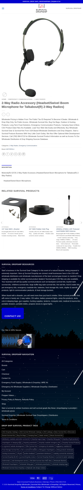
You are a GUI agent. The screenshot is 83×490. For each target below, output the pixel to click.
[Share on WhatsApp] (4, 154)
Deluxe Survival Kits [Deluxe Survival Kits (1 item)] (56, 435)
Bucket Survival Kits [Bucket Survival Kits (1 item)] (8, 435)
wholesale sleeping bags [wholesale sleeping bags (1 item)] (60, 464)
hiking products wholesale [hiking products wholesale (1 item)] (65, 450)
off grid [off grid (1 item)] (19, 453)
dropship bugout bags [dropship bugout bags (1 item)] (38, 439)
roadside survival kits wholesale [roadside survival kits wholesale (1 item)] (63, 453)
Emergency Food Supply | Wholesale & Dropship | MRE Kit (25, 382)
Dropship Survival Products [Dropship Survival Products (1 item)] (70, 442)
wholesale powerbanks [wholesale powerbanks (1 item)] (43, 464)
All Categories (7, 361)
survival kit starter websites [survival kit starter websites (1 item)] (64, 457)
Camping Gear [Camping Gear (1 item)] (32, 435)
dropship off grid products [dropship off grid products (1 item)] (70, 439)
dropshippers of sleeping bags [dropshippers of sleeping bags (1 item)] (11, 442)
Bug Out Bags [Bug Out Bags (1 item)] (21, 435)
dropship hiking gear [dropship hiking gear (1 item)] (53, 439)
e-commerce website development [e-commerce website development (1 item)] (13, 446)
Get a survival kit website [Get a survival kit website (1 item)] (29, 450)
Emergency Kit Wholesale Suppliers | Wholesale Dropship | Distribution (30, 387)
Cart (3, 370)
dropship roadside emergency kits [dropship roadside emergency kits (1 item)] (49, 442)
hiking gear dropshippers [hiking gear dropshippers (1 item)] (47, 450)
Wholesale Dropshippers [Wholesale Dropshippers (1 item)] (10, 464)
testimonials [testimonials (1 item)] (6, 460)
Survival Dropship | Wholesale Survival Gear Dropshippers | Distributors (30, 415)
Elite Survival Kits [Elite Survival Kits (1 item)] (31, 446)
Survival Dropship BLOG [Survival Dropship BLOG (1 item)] (10, 457)
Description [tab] (7, 167)
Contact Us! (13, 316)
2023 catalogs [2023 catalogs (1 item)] (47, 432)
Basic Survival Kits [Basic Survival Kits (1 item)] (60, 432)
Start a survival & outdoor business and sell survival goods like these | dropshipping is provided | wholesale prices (39, 409)
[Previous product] (8, 114)
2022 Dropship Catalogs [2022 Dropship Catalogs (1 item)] (10, 432)
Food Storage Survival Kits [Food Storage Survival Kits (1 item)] (10, 450)
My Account (6, 391)
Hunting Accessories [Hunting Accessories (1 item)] (8, 453)
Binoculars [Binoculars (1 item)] (71, 432)
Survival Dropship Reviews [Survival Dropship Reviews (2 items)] (45, 457)
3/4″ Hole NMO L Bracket (11, 229)
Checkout (5, 374)
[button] (3, 8)
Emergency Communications (20, 99)
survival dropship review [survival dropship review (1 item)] (27, 457)
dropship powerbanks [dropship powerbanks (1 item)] (30, 442)
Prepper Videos (8, 395)
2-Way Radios (40, 99)
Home (4, 99)
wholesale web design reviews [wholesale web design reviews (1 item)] (35, 468)
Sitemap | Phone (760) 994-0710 (54, 482)
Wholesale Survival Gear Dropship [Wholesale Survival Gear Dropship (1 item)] (13, 468)
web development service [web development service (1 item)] (20, 460)
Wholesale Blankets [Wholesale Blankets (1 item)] (60, 460)
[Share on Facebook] (8, 154)
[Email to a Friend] (16, 154)
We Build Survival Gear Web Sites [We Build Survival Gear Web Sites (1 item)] (41, 460)
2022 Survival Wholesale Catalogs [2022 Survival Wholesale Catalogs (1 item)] (30, 432)
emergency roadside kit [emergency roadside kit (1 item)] (63, 446)
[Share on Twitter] (12, 154)
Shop (4, 404)
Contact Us (6, 378)
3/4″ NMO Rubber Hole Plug (39, 229)
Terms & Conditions (9, 419)
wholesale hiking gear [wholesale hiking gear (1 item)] (27, 464)
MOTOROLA (10, 149)
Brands (4, 365)
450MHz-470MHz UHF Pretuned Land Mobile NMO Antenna (67, 230)
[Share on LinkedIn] (23, 154)
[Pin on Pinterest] (19, 154)
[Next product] (3, 114)
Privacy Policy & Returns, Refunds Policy (18, 400)
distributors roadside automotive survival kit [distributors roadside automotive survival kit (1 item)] (15, 439)
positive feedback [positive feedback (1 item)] (29, 453)
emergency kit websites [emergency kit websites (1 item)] (46, 446)
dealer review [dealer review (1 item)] (43, 435)
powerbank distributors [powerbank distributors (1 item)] (44, 453)
